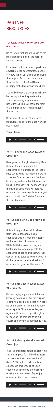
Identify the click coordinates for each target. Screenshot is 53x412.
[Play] (10, 139)
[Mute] (35, 139)
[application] (26, 139)
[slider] (22, 139)
